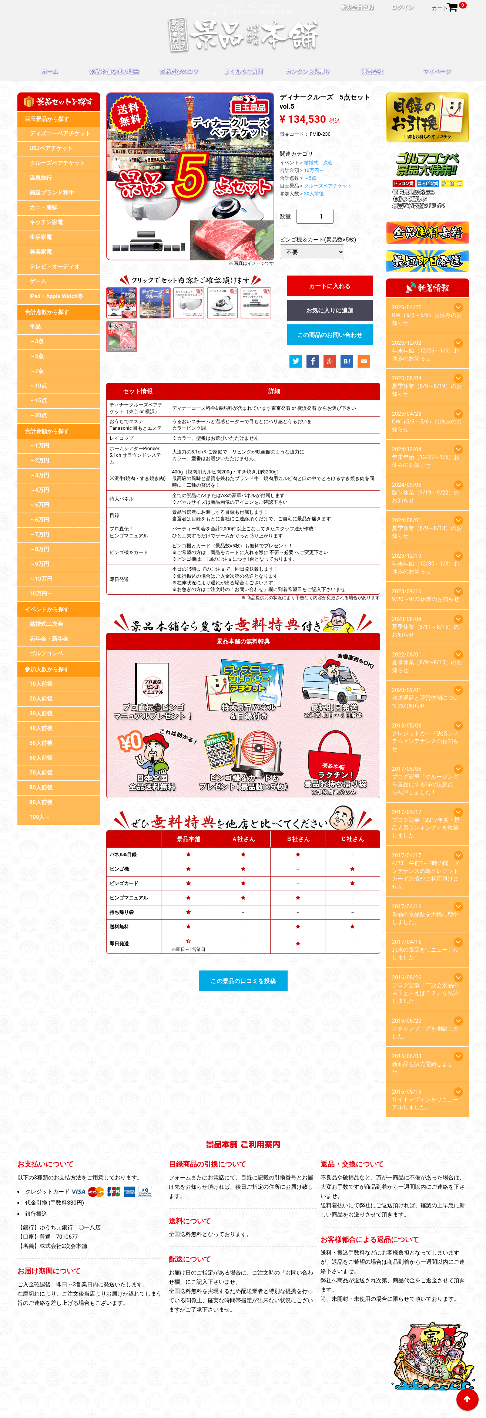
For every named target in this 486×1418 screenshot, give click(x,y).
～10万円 (41, 578)
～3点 (37, 341)
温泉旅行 (41, 178)
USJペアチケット (51, 148)
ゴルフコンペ (46, 653)
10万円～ (41, 593)
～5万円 (40, 505)
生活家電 (41, 237)
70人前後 (41, 772)
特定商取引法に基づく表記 (243, 1398)
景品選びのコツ (178, 71)
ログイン (402, 7)
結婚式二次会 (46, 624)
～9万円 (40, 564)
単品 (35, 326)
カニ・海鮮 (43, 207)
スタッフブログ (293, 1387)
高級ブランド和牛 (52, 192)
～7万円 (40, 534)
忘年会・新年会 (49, 638)
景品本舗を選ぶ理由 (114, 71)
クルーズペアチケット (57, 163)
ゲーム (38, 281)
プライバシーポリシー (237, 1387)
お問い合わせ (338, 1387)
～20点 (38, 415)
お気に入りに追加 (329, 310)
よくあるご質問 (243, 71)
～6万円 (40, 519)
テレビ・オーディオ (55, 266)
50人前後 (41, 743)
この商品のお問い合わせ (329, 334)
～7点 (37, 371)
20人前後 (41, 698)
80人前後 (41, 787)
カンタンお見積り (307, 71)
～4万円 (40, 490)
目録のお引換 (184, 1387)
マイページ (436, 71)
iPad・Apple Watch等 (56, 296)
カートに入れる (330, 286)
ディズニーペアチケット (60, 133)
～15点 (38, 400)
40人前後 (41, 728)
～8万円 (40, 549)
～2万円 (40, 460)
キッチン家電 (46, 222)
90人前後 (41, 802)
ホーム (49, 71)
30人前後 (41, 713)
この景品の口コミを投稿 (243, 981)
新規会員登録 (356, 7)
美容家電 (41, 252)
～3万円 (40, 475)
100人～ (40, 817)
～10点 (38, 385)
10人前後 (41, 684)
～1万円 (40, 445)
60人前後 (41, 757)
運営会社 (372, 71)
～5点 (37, 356)
